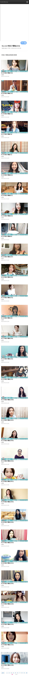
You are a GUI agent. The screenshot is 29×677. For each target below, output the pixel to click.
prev (3, 672)
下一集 (23, 43)
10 (26, 672)
